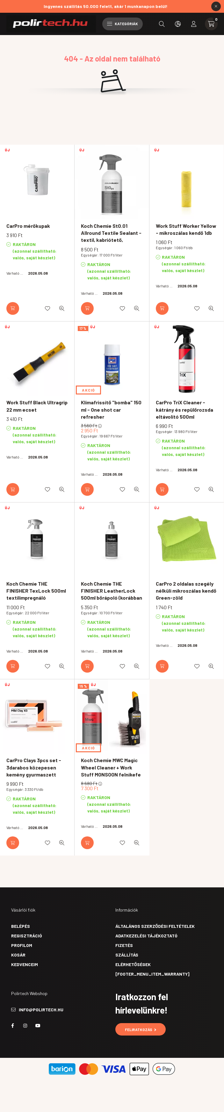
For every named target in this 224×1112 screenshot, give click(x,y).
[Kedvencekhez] (47, 308)
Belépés (20, 926)
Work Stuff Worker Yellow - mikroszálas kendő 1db (186, 229)
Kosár (18, 954)
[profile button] (193, 24)
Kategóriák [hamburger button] (122, 23)
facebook (12, 1025)
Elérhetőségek (133, 964)
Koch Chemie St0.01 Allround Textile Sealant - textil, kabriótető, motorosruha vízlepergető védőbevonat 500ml (111, 243)
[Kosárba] (12, 308)
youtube (38, 1025)
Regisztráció (26, 935)
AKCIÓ (88, 390)
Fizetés (124, 945)
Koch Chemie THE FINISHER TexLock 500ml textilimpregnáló (36, 591)
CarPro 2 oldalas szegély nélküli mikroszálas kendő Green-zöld (186, 591)
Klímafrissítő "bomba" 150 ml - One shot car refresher (111, 409)
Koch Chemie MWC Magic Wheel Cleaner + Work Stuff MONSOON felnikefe (111, 767)
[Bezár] (216, 6)
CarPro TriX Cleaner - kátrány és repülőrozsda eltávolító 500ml (184, 409)
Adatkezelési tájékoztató (146, 935)
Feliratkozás (140, 1029)
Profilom (21, 945)
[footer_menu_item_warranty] (152, 974)
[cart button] (211, 24)
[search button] (161, 24)
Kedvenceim (24, 964)
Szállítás (126, 954)
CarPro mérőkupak (28, 226)
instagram (25, 1025)
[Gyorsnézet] (61, 308)
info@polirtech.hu (41, 1009)
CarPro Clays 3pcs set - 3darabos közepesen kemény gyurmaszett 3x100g (33, 770)
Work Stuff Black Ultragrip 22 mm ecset (37, 405)
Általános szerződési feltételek (155, 926)
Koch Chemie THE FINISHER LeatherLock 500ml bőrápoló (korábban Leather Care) (111, 594)
